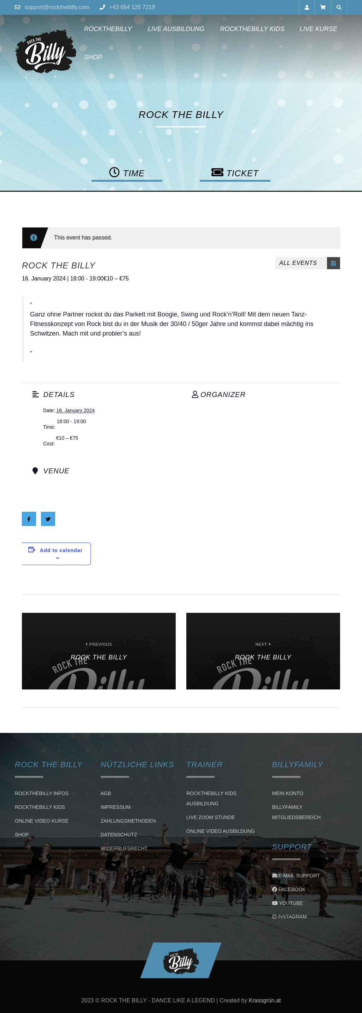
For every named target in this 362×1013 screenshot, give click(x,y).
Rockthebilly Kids (252, 28)
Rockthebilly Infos (42, 793)
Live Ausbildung (175, 28)
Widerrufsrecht (124, 848)
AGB (106, 793)
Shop (93, 57)
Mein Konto (287, 793)
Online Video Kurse (42, 821)
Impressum (116, 807)
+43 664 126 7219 (132, 7)
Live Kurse (318, 28)
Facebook (289, 889)
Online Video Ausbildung (220, 831)
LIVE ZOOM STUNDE (210, 817)
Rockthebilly (108, 28)
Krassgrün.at (265, 1000)
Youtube (287, 903)
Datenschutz (119, 834)
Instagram (289, 916)
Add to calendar (61, 550)
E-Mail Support (296, 875)
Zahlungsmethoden (128, 821)
